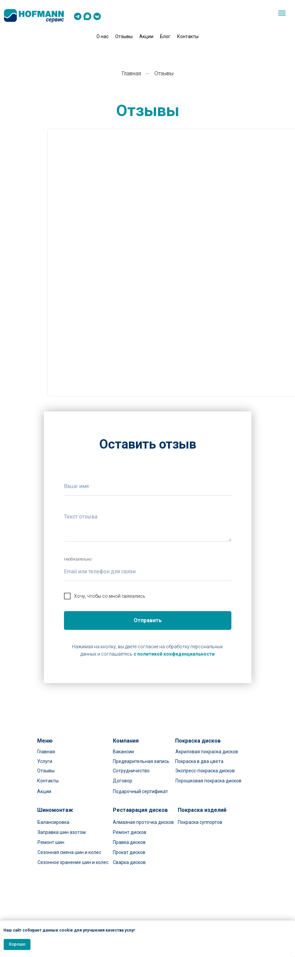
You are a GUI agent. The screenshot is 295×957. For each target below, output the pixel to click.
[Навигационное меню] (282, 13)
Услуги (44, 761)
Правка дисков (129, 842)
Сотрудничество (131, 770)
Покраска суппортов (200, 822)
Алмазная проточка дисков (143, 822)
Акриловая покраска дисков (206, 751)
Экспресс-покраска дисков (205, 770)
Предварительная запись (141, 761)
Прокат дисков (129, 852)
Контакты (188, 36)
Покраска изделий (202, 810)
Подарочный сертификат (140, 791)
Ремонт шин (51, 842)
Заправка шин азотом (62, 832)
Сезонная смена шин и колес (69, 852)
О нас (102, 36)
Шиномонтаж (55, 810)
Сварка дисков (129, 862)
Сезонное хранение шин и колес (73, 862)
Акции (146, 36)
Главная (131, 73)
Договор (122, 780)
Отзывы (124, 36)
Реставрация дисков (140, 810)
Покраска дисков (198, 741)
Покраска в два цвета (199, 761)
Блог (165, 36)
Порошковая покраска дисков (208, 780)
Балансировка (53, 822)
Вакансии (123, 751)
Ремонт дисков (129, 832)
